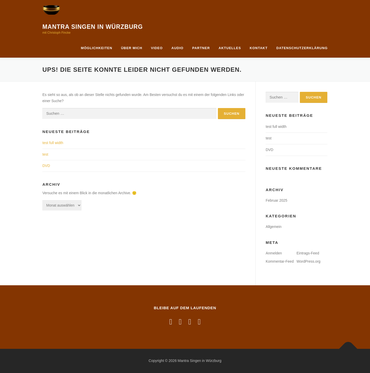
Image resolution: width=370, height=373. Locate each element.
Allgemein (273, 227)
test (45, 154)
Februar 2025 (276, 200)
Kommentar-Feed (280, 261)
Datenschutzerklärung (302, 48)
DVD (46, 166)
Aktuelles (230, 48)
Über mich (131, 48)
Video (157, 48)
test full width (52, 143)
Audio (177, 48)
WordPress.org (308, 261)
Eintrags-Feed (308, 253)
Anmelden (274, 253)
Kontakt (259, 48)
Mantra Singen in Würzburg (92, 26)
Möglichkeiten (96, 48)
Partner (201, 48)
